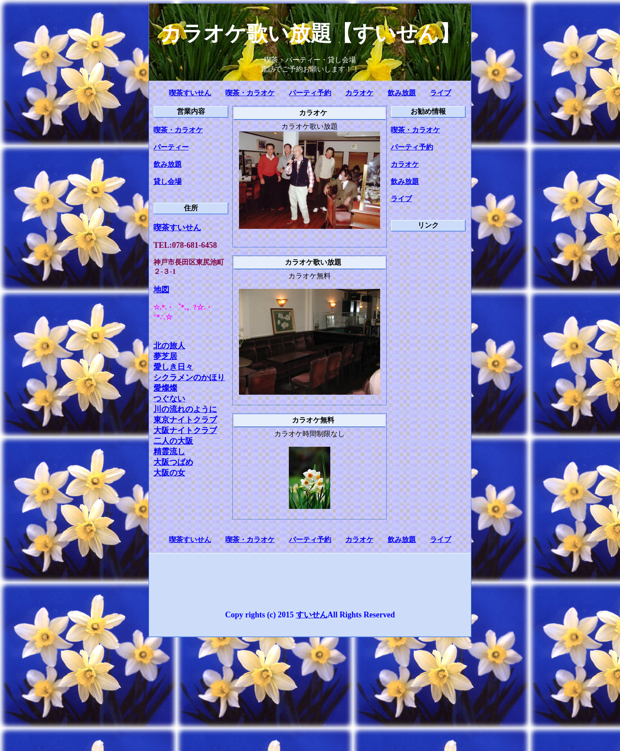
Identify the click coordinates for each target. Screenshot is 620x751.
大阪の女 (169, 472)
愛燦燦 (165, 388)
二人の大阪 (173, 441)
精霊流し (169, 451)
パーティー (171, 147)
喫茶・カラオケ (250, 93)
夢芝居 (165, 356)
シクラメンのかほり (189, 377)
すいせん (312, 614)
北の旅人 (169, 345)
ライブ (440, 93)
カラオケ (359, 93)
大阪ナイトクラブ (185, 430)
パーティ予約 (310, 93)
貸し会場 (167, 181)
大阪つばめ (173, 462)
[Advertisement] (426, 371)
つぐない (169, 398)
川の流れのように (185, 409)
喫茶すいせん (190, 93)
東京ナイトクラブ (185, 419)
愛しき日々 (173, 366)
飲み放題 (402, 93)
